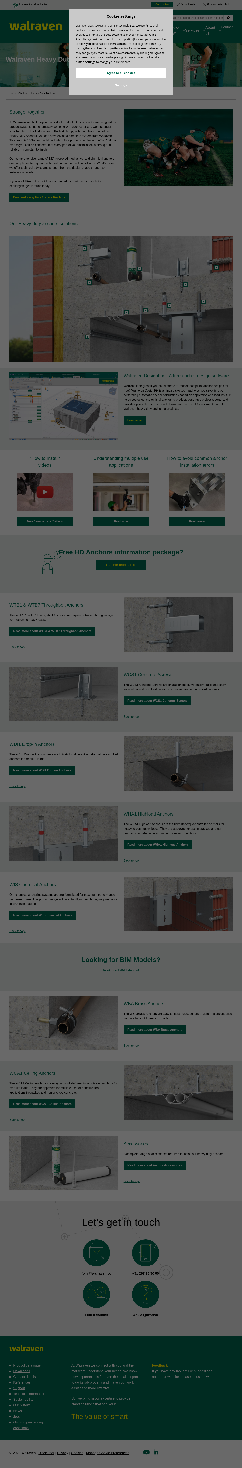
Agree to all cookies (121, 73)
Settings (121, 85)
